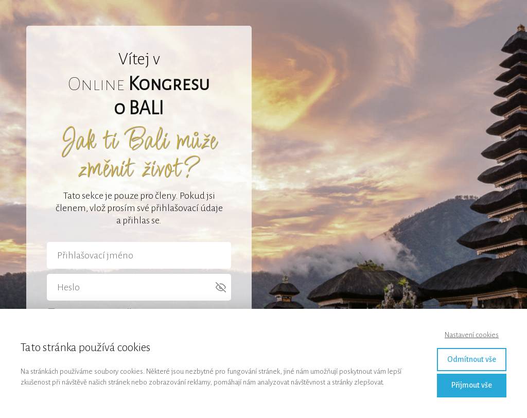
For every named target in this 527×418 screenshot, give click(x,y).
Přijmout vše (471, 385)
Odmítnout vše (471, 359)
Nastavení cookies (472, 335)
